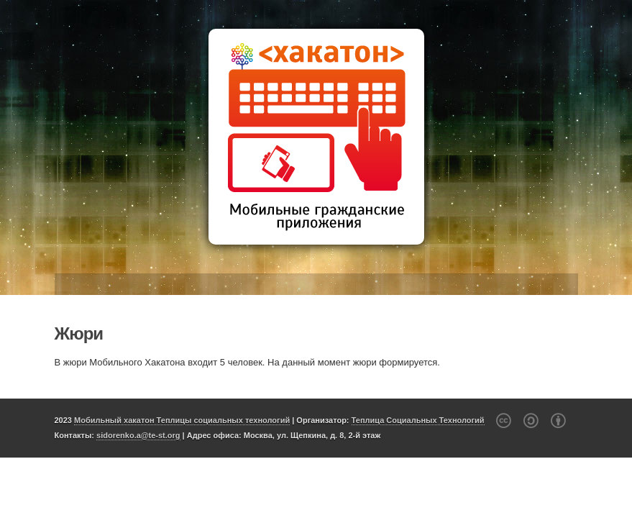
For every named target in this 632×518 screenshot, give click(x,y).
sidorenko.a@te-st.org (138, 435)
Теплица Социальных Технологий (418, 420)
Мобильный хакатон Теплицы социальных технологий (182, 420)
